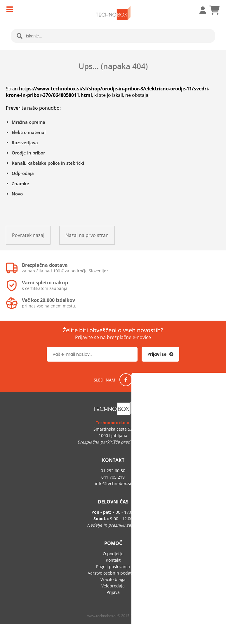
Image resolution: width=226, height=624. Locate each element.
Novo (17, 194)
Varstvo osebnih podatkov (113, 573)
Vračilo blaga (113, 579)
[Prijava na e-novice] (160, 354)
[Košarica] (214, 10)
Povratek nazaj (28, 235)
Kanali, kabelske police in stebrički (48, 163)
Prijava (200, 10)
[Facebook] (125, 379)
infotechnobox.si (113, 483)
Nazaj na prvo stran (87, 235)
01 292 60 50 (113, 470)
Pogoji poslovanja (113, 566)
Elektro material (29, 132)
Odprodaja (23, 173)
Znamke (20, 183)
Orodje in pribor (28, 153)
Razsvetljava (25, 142)
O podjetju (113, 553)
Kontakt (113, 560)
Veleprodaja (113, 586)
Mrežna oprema (28, 122)
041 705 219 (113, 477)
